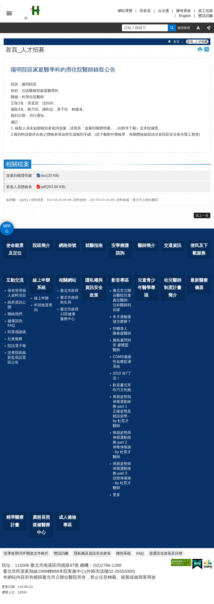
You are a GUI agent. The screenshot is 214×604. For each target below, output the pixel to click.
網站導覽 (125, 11)
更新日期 (8, 587)
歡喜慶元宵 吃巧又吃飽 (122, 387)
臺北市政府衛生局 (69, 299)
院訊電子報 (17, 346)
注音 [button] (207, 49)
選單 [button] (9, 13)
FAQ (140, 553)
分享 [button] (208, 28)
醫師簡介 (146, 245)
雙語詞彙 (205, 16)
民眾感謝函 (17, 332)
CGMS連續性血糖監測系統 (122, 361)
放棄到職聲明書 (19, 175)
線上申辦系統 (41, 284)
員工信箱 (205, 11)
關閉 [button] (7, 226)
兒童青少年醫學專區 (146, 288)
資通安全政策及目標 (165, 553)
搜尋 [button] (172, 27)
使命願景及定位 (15, 249)
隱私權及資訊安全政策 (92, 553)
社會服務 (15, 339)
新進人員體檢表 (19, 187)
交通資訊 (172, 245)
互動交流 (15, 280)
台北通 (163, 11)
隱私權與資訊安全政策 (94, 288)
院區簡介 (41, 245)
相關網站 (67, 280)
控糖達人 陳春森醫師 (122, 330)
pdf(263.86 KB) (53, 187)
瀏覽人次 (8, 592)
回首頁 (145, 11)
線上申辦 (41, 298)
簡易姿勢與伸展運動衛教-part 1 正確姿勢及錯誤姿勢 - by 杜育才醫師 (122, 411)
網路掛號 (67, 245)
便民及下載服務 (199, 249)
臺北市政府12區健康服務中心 (69, 314)
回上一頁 (202, 215)
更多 (116, 495)
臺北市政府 (69, 290)
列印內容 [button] (200, 49)
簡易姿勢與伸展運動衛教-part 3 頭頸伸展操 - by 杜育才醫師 (122, 476)
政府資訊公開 (17, 304)
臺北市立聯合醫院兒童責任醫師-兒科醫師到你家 (122, 300)
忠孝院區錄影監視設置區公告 (17, 357)
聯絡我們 (15, 314)
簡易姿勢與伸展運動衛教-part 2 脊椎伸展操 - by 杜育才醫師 (122, 445)
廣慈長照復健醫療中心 (41, 525)
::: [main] (5, 37)
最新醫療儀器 (199, 284)
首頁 (176, 41)
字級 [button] (198, 28)
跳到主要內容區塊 (2, 2)
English (185, 16)
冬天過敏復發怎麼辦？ (122, 319)
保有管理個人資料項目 (17, 293)
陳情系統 (183, 11)
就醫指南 (94, 245)
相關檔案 (17, 164)
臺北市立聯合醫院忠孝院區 (64, 13)
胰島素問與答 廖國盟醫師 (122, 345)
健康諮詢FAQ (15, 323)
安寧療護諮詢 (120, 249)
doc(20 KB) (50, 175)
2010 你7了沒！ (122, 375)
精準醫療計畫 (15, 521)
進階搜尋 (183, 28)
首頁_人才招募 (197, 41)
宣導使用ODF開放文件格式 (26, 553)
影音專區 (120, 280)
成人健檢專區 (67, 521)
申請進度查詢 (43, 307)
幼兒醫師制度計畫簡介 (172, 288)
